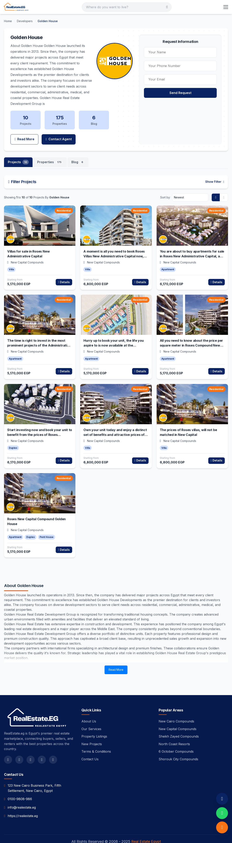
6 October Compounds (176, 740)
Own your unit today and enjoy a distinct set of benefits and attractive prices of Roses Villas (115, 423)
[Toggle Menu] (225, 7)
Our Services (91, 718)
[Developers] (25, 21)
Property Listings (94, 725)
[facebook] (8, 748)
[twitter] (19, 748)
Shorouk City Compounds (178, 748)
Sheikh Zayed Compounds (179, 725)
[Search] (126, 7)
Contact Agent (59, 128)
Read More (25, 128)
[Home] (8, 21)
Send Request (186, 93)
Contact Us (90, 748)
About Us (88, 710)
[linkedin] (53, 748)
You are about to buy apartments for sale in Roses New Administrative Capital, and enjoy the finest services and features (192, 245)
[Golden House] (48, 21)
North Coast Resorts (174, 733)
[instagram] (31, 748)
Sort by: (165, 186)
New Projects (91, 733)
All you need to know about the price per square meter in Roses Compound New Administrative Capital (191, 334)
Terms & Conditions (96, 740)
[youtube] (42, 748)
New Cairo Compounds (176, 710)
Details (64, 270)
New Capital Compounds (177, 718)
